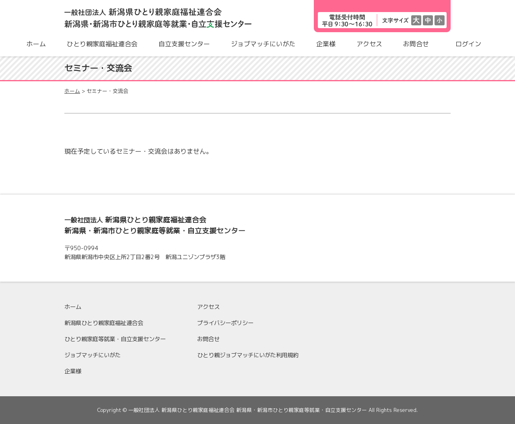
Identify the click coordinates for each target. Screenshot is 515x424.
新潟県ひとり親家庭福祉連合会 (103, 323)
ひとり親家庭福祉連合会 (102, 43)
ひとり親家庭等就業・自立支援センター (115, 339)
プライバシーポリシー (225, 323)
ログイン (468, 43)
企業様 (326, 43)
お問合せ (416, 43)
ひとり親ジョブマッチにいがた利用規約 (248, 355)
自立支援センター (184, 43)
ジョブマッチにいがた (263, 43)
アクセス (369, 43)
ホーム (36, 43)
